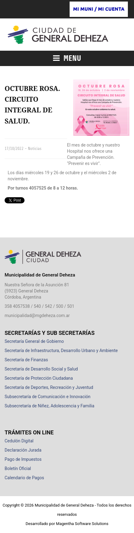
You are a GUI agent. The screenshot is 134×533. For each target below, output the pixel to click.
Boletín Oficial (18, 468)
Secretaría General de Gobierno (34, 341)
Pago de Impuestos (23, 459)
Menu (67, 58)
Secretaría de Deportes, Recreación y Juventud (49, 387)
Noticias (34, 148)
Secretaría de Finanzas (26, 359)
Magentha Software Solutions (82, 523)
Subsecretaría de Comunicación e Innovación (47, 396)
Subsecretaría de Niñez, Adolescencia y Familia (49, 405)
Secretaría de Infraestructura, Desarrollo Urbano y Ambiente (61, 350)
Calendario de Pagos (24, 477)
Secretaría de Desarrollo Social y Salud (41, 368)
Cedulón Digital (19, 440)
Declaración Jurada (23, 450)
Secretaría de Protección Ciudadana (39, 378)
